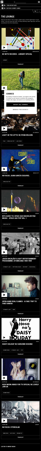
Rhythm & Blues (17, 267)
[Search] (15, 2)
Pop (22, 350)
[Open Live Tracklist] (34, 11)
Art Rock (12, 433)
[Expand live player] (39, 11)
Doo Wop (25, 267)
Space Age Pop (10, 141)
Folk (4, 141)
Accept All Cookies (20, 104)
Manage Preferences (20, 109)
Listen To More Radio (8, 446)
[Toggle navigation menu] (39, 2)
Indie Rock (5, 433)
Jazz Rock (19, 141)
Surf (14, 309)
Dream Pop (19, 433)
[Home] (2, 2)
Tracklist (20, 64)
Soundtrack (6, 350)
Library (5, 60)
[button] (20, 39)
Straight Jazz (7, 267)
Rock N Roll (32, 267)
